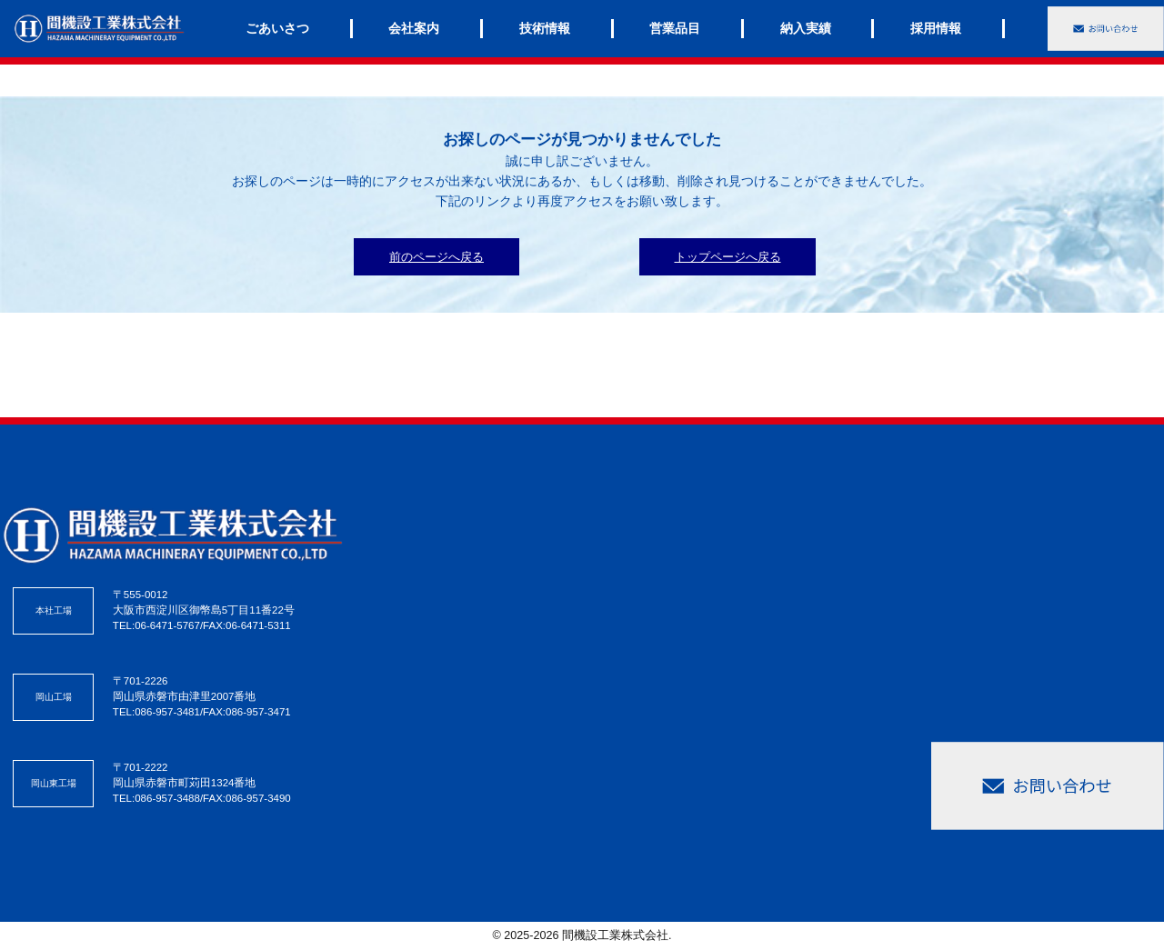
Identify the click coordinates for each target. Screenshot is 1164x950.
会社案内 (413, 28)
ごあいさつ (277, 28)
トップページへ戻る (728, 257)
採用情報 (935, 28)
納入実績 (805, 28)
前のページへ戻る (436, 257)
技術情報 (544, 28)
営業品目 (674, 28)
